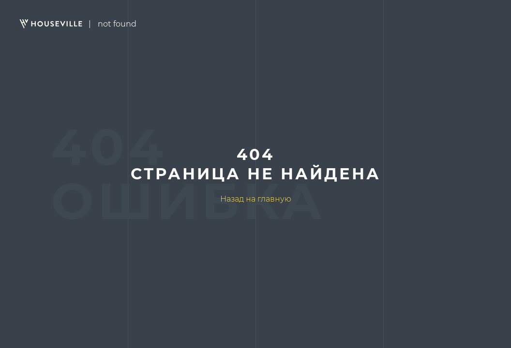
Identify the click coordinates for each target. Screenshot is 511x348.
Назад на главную (255, 198)
